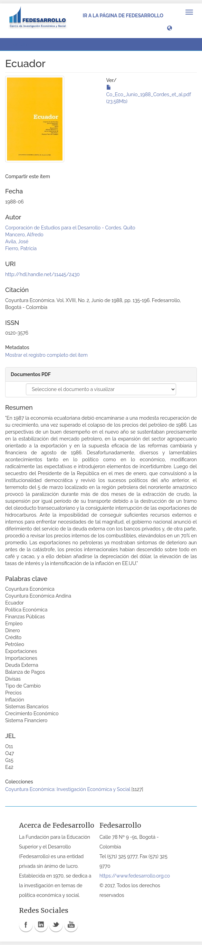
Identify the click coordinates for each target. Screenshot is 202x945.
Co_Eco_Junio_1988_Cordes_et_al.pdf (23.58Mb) (148, 94)
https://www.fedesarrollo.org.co (134, 876)
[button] (169, 28)
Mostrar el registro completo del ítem (46, 355)
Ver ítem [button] (21, 44)
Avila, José (16, 241)
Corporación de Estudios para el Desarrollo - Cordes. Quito (70, 227)
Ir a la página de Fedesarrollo (123, 15)
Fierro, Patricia (21, 248)
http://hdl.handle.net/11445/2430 (42, 274)
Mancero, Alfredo (24, 234)
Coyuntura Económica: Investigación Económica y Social (67, 789)
